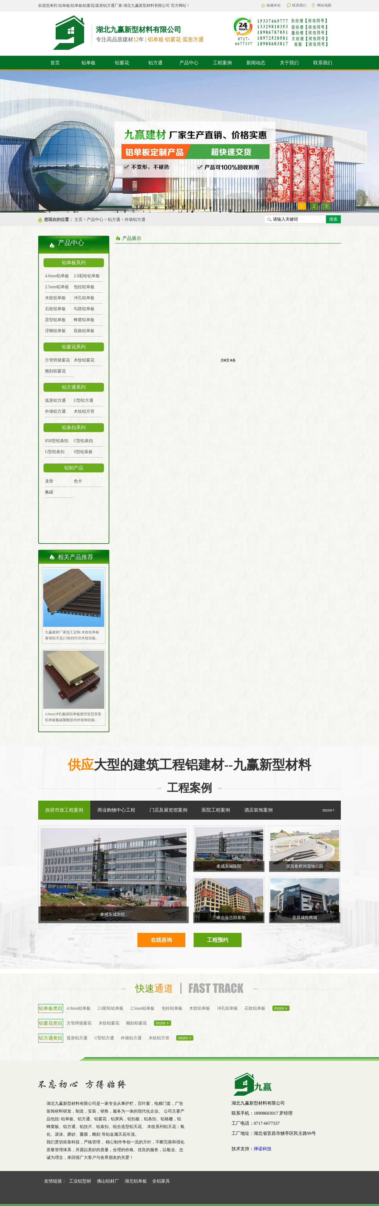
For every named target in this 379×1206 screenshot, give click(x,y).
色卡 (78, 481)
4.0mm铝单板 (57, 276)
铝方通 (155, 62)
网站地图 (321, 5)
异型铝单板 (55, 320)
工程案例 (222, 62)
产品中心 (188, 62)
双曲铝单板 (84, 331)
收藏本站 (271, 5)
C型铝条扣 (83, 441)
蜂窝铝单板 (84, 320)
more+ (328, 810)
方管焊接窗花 (57, 360)
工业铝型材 (80, 1181)
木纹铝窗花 (84, 360)
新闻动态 (255, 62)
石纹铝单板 (55, 309)
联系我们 (296, 5)
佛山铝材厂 (108, 1181)
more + (281, 1008)
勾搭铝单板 (84, 309)
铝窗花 (122, 62)
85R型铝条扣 (56, 441)
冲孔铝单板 (84, 298)
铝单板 (88, 62)
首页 (55, 62)
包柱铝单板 (84, 287)
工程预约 (217, 940)
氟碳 (49, 492)
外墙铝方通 (135, 219)
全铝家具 (161, 1181)
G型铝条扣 (55, 452)
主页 (78, 219)
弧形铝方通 (55, 400)
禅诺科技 (263, 1148)
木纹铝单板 (55, 298)
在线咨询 (161, 940)
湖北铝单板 (136, 1181)
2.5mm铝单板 (57, 287)
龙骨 (49, 481)
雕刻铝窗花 (55, 371)
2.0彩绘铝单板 (87, 276)
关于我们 (289, 62)
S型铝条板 (83, 452)
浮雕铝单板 (55, 331)
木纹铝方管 (84, 411)
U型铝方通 (83, 400)
